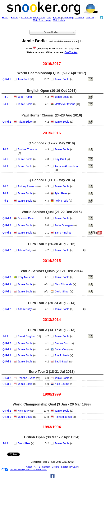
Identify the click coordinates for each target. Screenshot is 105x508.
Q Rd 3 (6, 225)
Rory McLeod (26, 277)
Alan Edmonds (63, 284)
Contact (46, 467)
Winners (90, 17)
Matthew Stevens (65, 104)
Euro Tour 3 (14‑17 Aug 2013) (51, 330)
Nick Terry (24, 410)
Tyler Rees (61, 193)
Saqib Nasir (61, 361)
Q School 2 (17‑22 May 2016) (52, 143)
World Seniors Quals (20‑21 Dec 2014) (52, 271)
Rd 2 (5, 96)
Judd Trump (25, 96)
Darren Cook (62, 343)
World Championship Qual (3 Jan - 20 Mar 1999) (52, 404)
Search (64, 467)
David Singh (62, 291)
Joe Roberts (62, 355)
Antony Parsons (27, 186)
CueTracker (71, 52)
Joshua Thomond (28, 149)
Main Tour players (42, 20)
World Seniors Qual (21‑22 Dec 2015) (52, 212)
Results (57, 17)
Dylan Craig (62, 349)
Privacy (74, 467)
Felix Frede (61, 200)
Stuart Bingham (27, 336)
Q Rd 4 (6, 218)
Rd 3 (5, 149)
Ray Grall (60, 159)
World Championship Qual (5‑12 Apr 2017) (51, 73)
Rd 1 (5, 104)
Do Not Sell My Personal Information (24, 469)
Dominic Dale (26, 218)
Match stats (59, 20)
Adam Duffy (25, 250)
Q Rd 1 (6, 79)
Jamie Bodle (62, 79)
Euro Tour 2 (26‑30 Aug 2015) (51, 244)
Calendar (79, 17)
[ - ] (81, 41)
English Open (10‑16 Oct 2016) (51, 91)
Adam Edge (25, 121)
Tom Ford (23, 79)
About (29, 467)
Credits (55, 467)
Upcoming (67, 17)
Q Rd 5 (6, 343)
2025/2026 (26, 17)
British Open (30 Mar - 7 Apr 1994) (51, 437)
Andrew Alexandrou (66, 166)
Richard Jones (63, 416)
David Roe (24, 443)
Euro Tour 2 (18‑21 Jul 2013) (52, 372)
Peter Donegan (64, 225)
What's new (39, 17)
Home (5, 17)
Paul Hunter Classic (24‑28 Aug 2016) (51, 115)
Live (49, 17)
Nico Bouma (62, 383)
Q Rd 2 (6, 121)
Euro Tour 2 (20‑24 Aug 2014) (51, 303)
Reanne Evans (26, 377)
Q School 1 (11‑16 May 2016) (52, 180)
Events (14, 17)
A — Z (37, 467)
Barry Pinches (63, 232)
